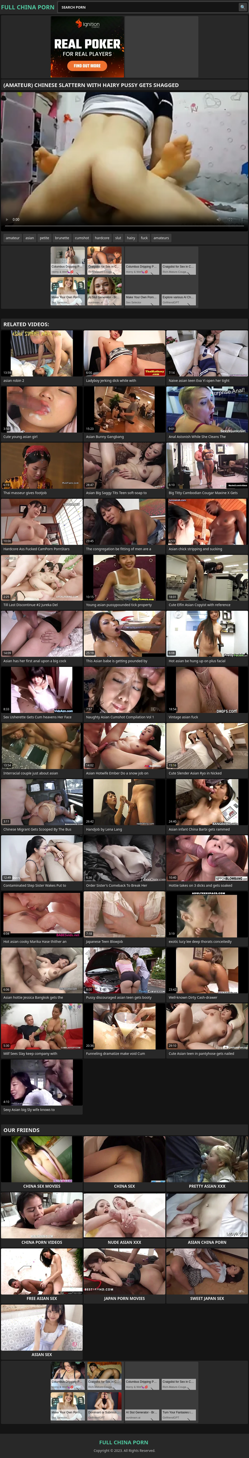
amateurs (161, 238)
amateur (13, 238)
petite (44, 238)
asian (29, 238)
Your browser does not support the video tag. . (124, 161)
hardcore (102, 238)
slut (118, 238)
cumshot (82, 238)
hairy (131, 238)
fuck (144, 238)
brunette (62, 238)
